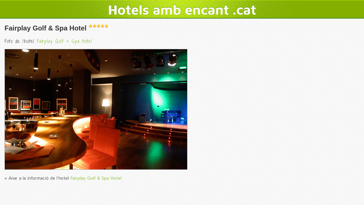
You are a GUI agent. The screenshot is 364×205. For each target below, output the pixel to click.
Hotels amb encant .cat (182, 9)
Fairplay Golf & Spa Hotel (45, 28)
